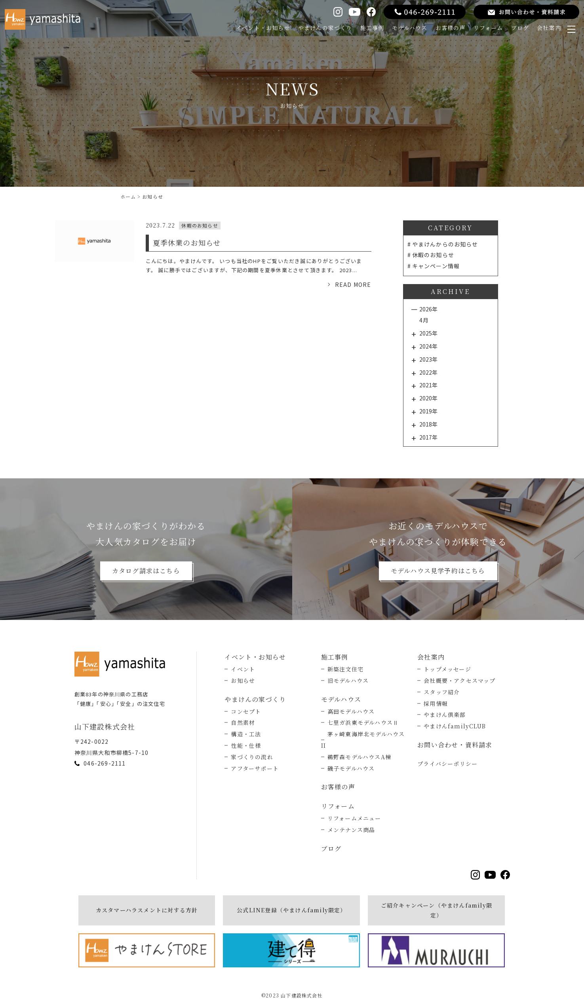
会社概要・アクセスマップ (459, 680)
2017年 (428, 437)
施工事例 (372, 28)
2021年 (428, 385)
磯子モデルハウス (351, 768)
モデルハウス (409, 28)
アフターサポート (255, 768)
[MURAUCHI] (436, 950)
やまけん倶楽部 (445, 714)
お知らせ (243, 680)
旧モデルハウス (348, 680)
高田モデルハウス (351, 711)
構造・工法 (246, 734)
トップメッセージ (447, 669)
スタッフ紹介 (442, 692)
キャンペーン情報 (436, 266)
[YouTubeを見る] (354, 12)
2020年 (428, 398)
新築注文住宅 (345, 669)
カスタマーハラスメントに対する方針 (147, 910)
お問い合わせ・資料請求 (454, 744)
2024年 (428, 346)
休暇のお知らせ (433, 255)
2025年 (428, 333)
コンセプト (246, 711)
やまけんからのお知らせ (445, 244)
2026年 (428, 309)
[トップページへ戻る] (121, 664)
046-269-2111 (105, 763)
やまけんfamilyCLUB (455, 726)
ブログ (520, 28)
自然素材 (243, 722)
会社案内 (549, 28)
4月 (424, 320)
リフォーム (488, 28)
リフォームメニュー (354, 818)
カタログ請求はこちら (146, 570)
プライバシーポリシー (447, 764)
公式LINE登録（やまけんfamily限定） (291, 910)
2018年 (428, 424)
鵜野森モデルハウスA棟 (359, 757)
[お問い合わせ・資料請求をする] (526, 12)
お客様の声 (451, 28)
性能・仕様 (246, 745)
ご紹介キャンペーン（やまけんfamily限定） (436, 910)
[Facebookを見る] (371, 11)
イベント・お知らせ (263, 28)
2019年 (428, 411)
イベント (243, 669)
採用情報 (436, 703)
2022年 (428, 372)
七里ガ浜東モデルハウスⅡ (363, 722)
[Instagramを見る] (337, 11)
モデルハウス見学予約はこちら (438, 570)
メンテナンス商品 (351, 830)
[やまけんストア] (146, 950)
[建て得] (291, 950)
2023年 (428, 359)
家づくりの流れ (252, 757)
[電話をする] (425, 12)
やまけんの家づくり (325, 28)
